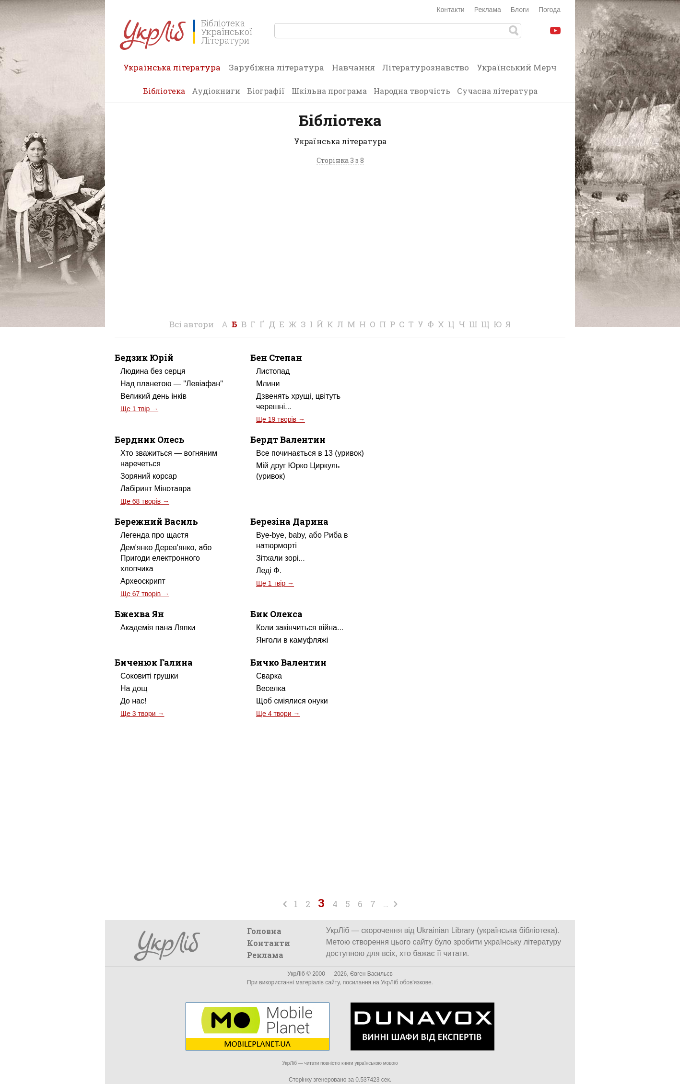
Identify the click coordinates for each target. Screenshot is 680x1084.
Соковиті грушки (149, 676)
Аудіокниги (216, 91)
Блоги (520, 9)
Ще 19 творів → (280, 419)
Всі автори (191, 324)
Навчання (353, 67)
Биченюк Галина (154, 662)
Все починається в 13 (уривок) (310, 453)
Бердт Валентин (288, 439)
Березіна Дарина (289, 521)
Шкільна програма (329, 91)
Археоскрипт (142, 581)
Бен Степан (276, 357)
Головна (264, 931)
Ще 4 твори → (278, 713)
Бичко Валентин (288, 662)
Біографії (266, 91)
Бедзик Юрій (144, 357)
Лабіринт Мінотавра (155, 488)
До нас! (133, 701)
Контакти (450, 9)
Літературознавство (425, 67)
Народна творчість (412, 91)
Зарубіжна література (276, 67)
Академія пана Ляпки (157, 627)
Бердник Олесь (150, 439)
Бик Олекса (276, 614)
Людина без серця (153, 371)
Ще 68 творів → (144, 501)
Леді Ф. (268, 570)
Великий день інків (153, 396)
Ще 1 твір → (139, 409)
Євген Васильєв (371, 973)
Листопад (273, 371)
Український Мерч (517, 67)
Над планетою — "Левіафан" (171, 384)
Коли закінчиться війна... (299, 627)
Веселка (271, 688)
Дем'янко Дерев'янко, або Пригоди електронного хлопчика (165, 558)
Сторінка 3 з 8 (340, 160)
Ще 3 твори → (142, 713)
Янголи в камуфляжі (292, 640)
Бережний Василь (156, 521)
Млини (268, 384)
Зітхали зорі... (280, 558)
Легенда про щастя (154, 535)
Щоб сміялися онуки (292, 701)
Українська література (172, 70)
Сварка (269, 676)
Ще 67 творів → (144, 594)
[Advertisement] (340, 245)
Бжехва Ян (139, 614)
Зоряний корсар (148, 476)
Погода (550, 9)
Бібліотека (164, 91)
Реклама (487, 9)
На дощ (133, 688)
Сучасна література (497, 91)
